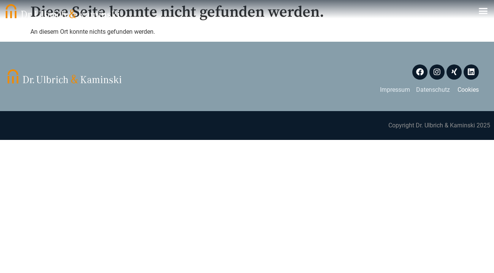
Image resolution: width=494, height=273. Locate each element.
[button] (483, 11)
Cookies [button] (468, 89)
